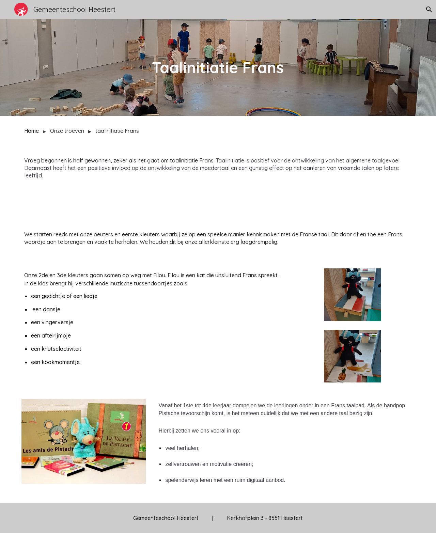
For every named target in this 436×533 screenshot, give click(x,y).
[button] (428, 9)
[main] (218, 67)
